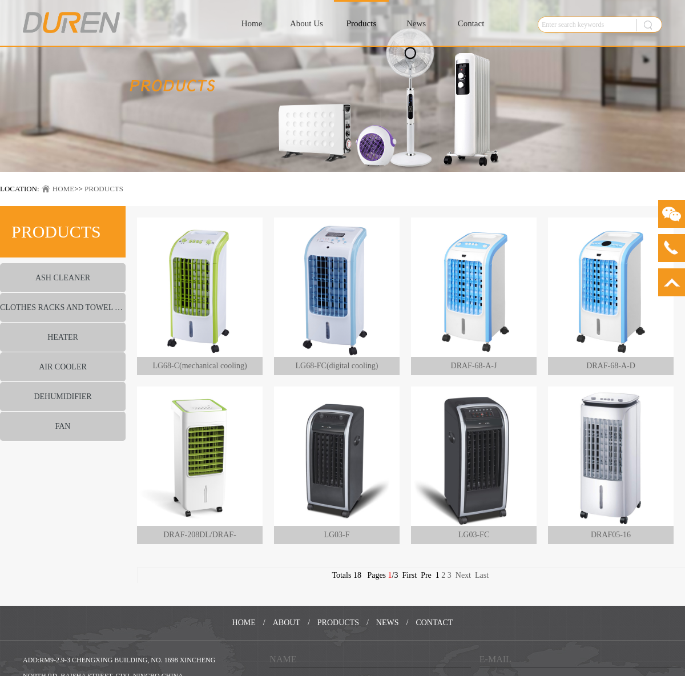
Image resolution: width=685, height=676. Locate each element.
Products (361, 23)
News (416, 23)
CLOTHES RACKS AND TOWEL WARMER (63, 307)
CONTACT (434, 622)
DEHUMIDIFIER (62, 396)
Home (252, 23)
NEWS (387, 622)
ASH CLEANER (62, 277)
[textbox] (584, 24)
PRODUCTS (103, 188)
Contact (471, 23)
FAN (63, 426)
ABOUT (286, 622)
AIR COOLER (63, 367)
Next (463, 575)
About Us (306, 23)
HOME (63, 188)
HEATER (62, 337)
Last (482, 575)
